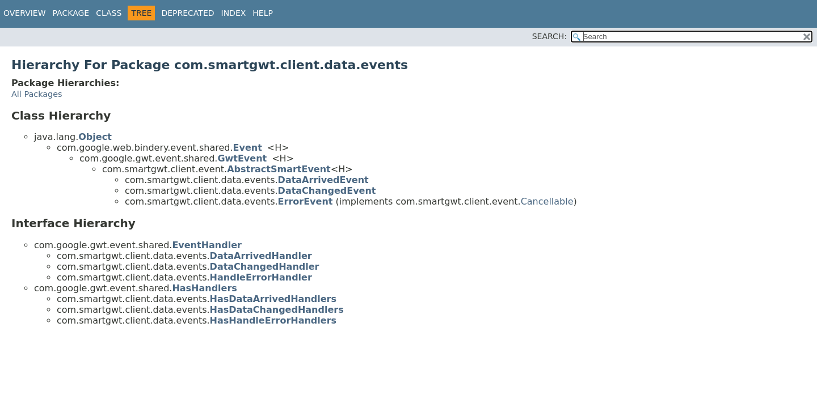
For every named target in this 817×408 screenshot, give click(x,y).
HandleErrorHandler (261, 277)
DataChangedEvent (327, 190)
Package (71, 13)
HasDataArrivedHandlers (273, 299)
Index (233, 13)
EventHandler (207, 245)
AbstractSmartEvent (279, 169)
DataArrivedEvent (323, 180)
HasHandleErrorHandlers (273, 320)
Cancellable (547, 201)
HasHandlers (204, 288)
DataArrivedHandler (261, 255)
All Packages (36, 94)
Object (95, 136)
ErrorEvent (305, 201)
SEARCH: (549, 36)
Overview (24, 13)
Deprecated (187, 13)
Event (247, 147)
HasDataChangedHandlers (277, 309)
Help (262, 13)
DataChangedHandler (264, 266)
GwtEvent (242, 158)
